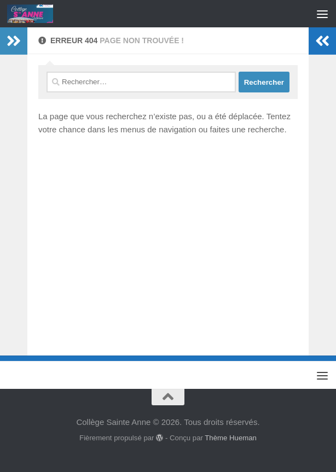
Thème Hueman (231, 438)
